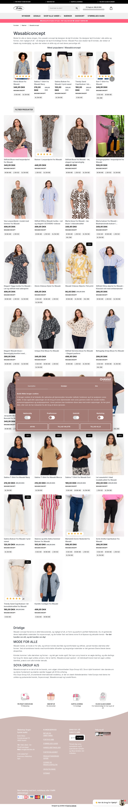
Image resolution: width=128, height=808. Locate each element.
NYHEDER (26, 16)
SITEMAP (46, 773)
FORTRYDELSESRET (50, 752)
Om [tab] (96, 386)
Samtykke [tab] (31, 386)
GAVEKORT (79, 16)
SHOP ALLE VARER (52, 16)
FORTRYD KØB (48, 739)
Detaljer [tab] (64, 386)
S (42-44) (17, 94)
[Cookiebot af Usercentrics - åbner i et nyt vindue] (101, 379)
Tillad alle (95, 426)
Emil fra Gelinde (71, 806)
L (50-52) (16, 172)
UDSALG (37, 16)
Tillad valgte (64, 426)
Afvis (32, 426)
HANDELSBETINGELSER (52, 747)
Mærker (24, 25)
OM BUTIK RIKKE (49, 769)
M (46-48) (108, 94)
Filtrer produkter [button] (24, 109)
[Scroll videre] (112, 79)
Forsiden (16, 25)
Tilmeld (80, 737)
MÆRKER (68, 16)
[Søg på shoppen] (77, 8)
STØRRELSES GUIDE (96, 16)
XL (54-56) (26, 94)
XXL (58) (99, 98)
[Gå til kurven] (111, 8)
